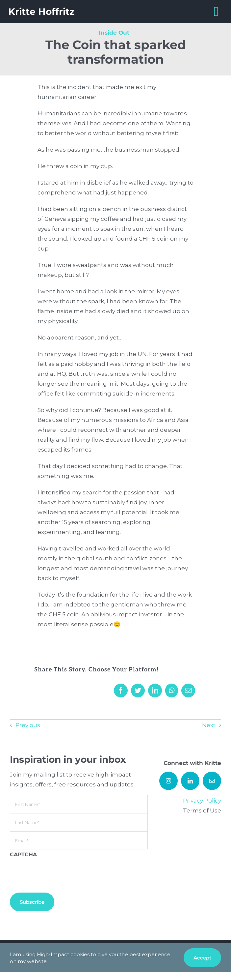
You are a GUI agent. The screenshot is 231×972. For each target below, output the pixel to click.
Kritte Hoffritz (41, 11)
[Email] (188, 690)
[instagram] (168, 781)
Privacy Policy (202, 800)
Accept (202, 958)
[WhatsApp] (172, 690)
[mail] (212, 781)
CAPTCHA (23, 854)
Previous (27, 725)
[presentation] (60, 872)
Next (209, 725)
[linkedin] (190, 781)
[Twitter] (137, 690)
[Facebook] (120, 690)
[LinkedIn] (155, 690)
